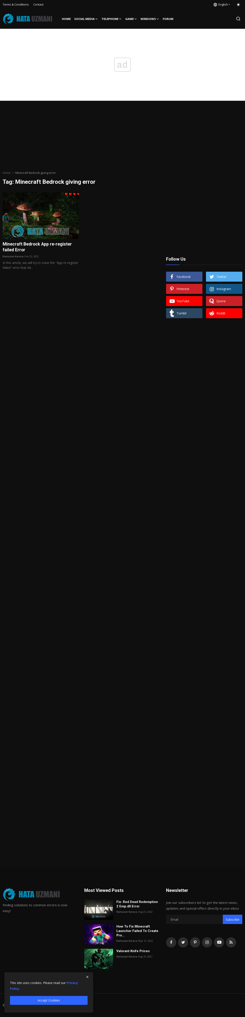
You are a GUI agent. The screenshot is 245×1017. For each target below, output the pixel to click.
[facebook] (171, 942)
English (221, 4)
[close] (87, 976)
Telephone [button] (112, 18)
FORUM (168, 19)
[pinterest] (195, 942)
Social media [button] (86, 18)
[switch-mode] (238, 4)
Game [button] (131, 18)
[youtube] (219, 942)
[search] (238, 19)
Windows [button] (150, 18)
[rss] (231, 942)
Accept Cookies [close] (49, 1000)
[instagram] (207, 942)
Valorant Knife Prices (133, 951)
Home (66, 19)
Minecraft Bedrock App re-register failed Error (38, 247)
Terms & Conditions (16, 4)
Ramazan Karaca (13, 256)
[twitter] (183, 942)
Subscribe (232, 919)
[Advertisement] (122, 136)
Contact (38, 4)
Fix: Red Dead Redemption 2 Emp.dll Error (137, 904)
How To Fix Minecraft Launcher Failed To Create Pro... (137, 930)
